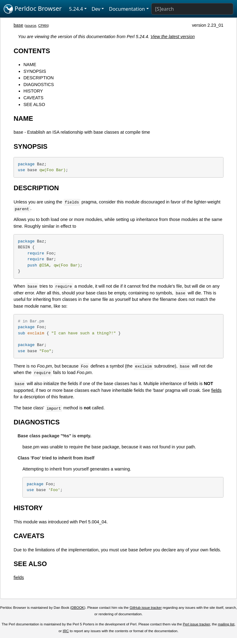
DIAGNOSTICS (38, 84)
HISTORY (33, 91)
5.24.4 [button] (76, 9)
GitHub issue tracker (146, 607)
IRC (66, 631)
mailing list (226, 624)
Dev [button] (96, 9)
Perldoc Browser (33, 9)
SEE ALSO (34, 104)
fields (216, 390)
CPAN (43, 25)
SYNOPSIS (34, 71)
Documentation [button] (127, 9)
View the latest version (173, 36)
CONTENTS (32, 51)
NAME (29, 64)
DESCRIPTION (38, 77)
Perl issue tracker (196, 624)
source (31, 25)
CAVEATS (33, 97)
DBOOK (77, 607)
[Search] (192, 9)
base (18, 25)
